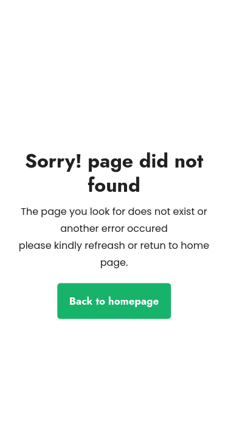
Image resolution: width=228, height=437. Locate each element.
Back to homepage (114, 301)
